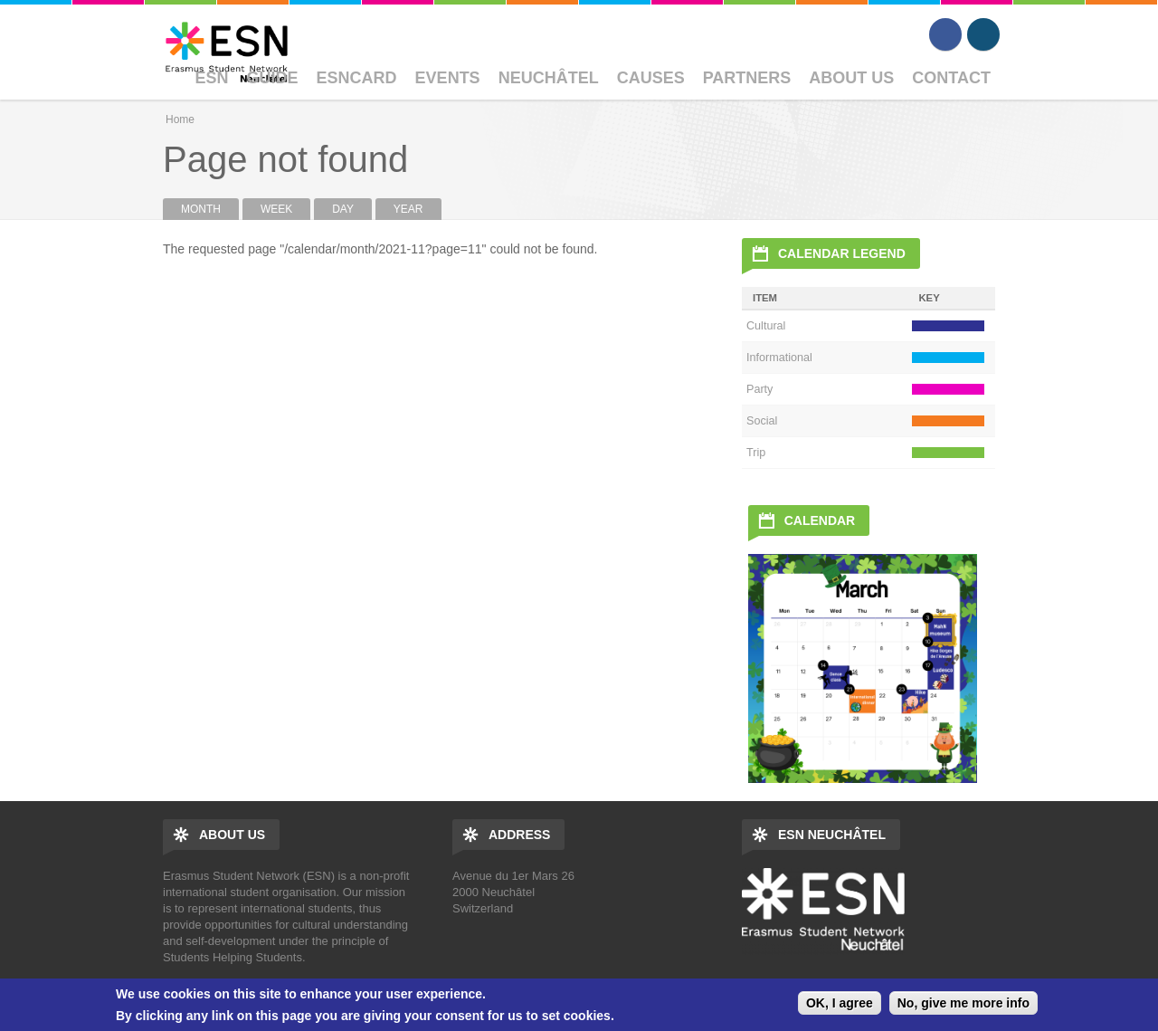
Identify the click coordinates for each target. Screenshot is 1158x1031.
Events (447, 78)
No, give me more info (963, 1003)
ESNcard (357, 78)
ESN (212, 78)
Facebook (945, 34)
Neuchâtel (548, 78)
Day (343, 209)
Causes (651, 78)
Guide (273, 78)
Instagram (983, 34)
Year (408, 209)
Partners (747, 78)
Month (210, 209)
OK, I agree (839, 1003)
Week (276, 209)
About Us (851, 78)
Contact (951, 78)
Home (180, 119)
